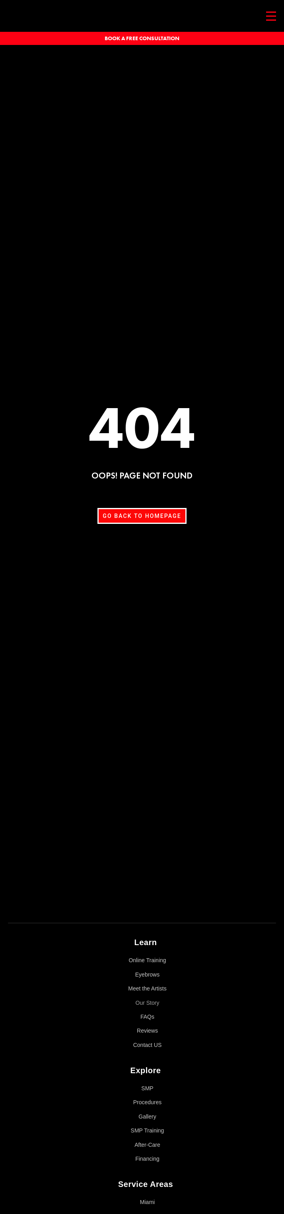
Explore (145, 1070)
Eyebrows (147, 974)
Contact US (147, 1045)
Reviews (147, 1030)
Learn (145, 942)
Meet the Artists (147, 988)
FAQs (147, 1017)
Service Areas (145, 1184)
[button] (142, 940)
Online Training (147, 960)
